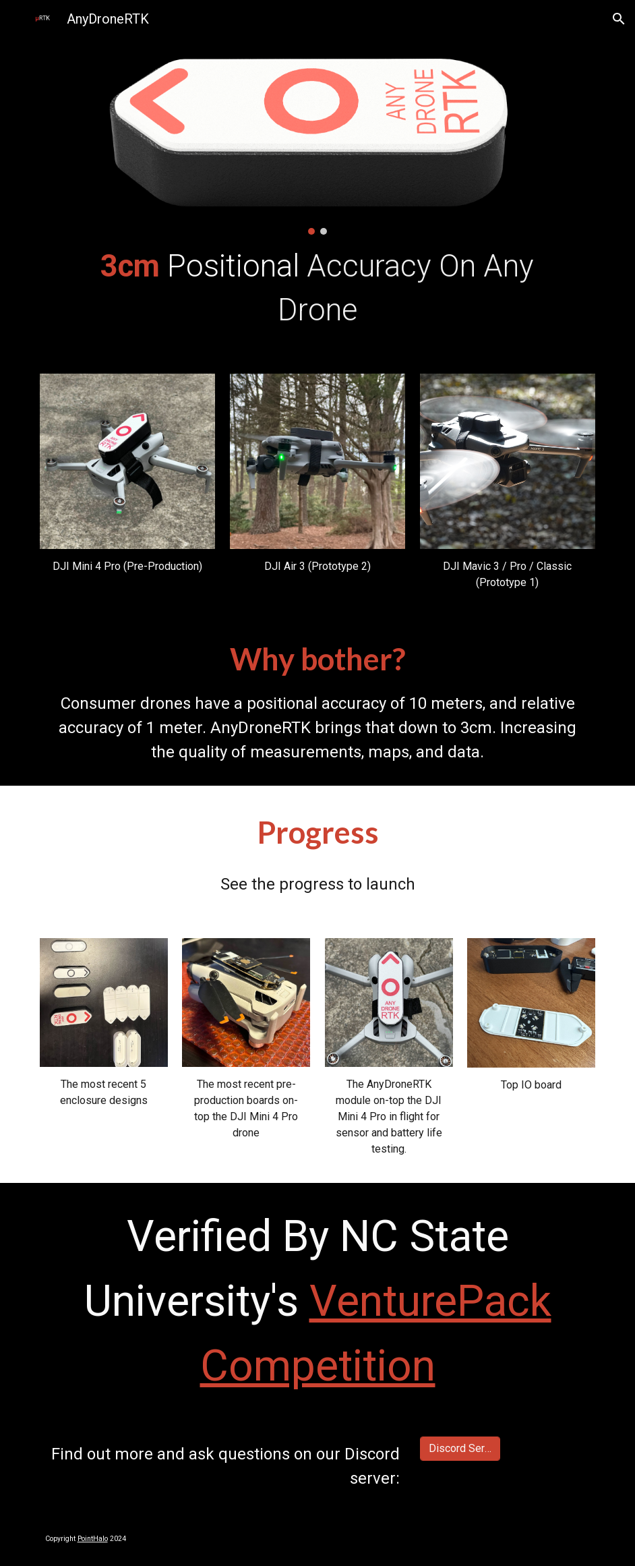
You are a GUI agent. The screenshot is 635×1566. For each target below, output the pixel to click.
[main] (317, 288)
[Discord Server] (460, 1448)
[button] (619, 19)
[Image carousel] (317, 144)
